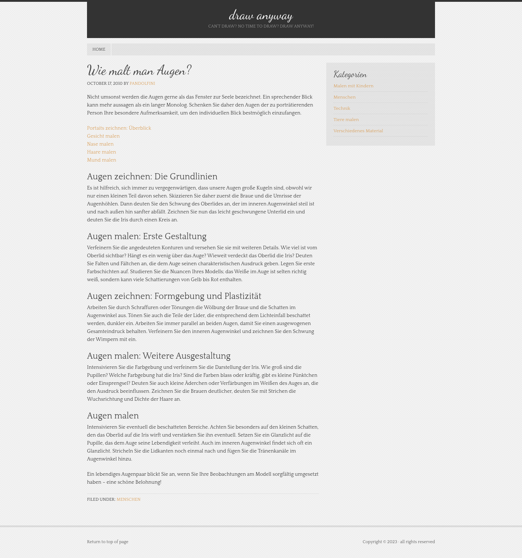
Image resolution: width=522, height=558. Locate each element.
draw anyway (261, 14)
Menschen (129, 499)
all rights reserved (417, 542)
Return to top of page (107, 542)
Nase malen (100, 144)
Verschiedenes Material (358, 130)
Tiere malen (346, 119)
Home (98, 49)
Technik (342, 108)
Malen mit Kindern (353, 85)
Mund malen (101, 160)
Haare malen (101, 152)
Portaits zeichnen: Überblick (119, 128)
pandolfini (142, 83)
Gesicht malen (103, 136)
